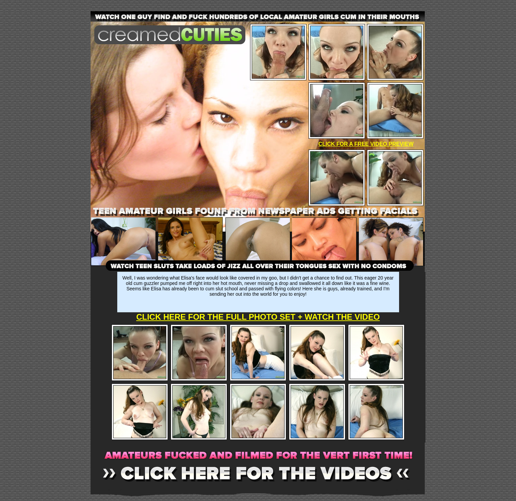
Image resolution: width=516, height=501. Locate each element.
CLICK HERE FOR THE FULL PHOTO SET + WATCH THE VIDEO (258, 316)
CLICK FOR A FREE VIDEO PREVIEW (366, 144)
